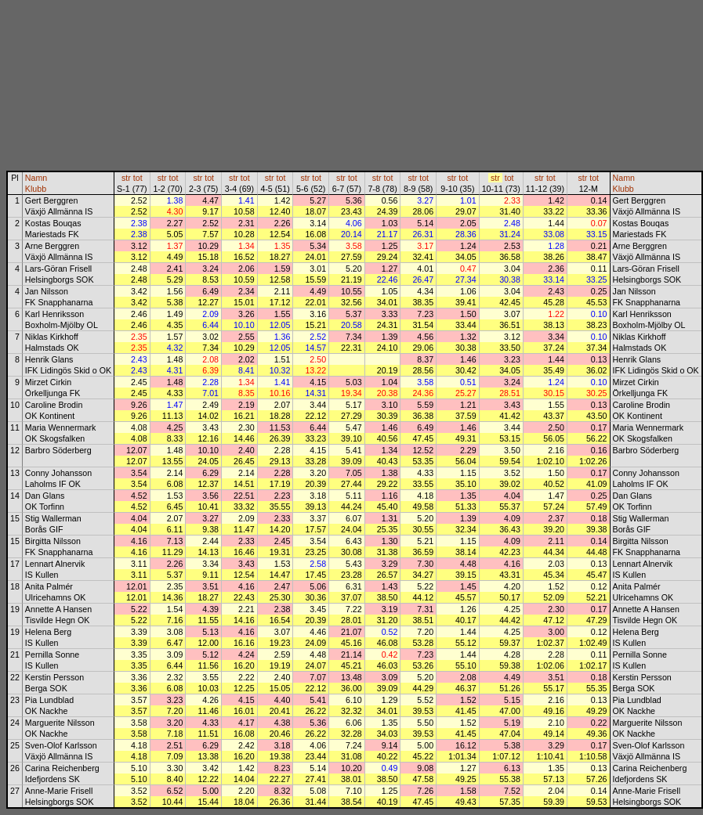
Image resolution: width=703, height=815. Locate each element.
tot (138, 177)
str (126, 177)
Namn (36, 177)
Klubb (35, 188)
